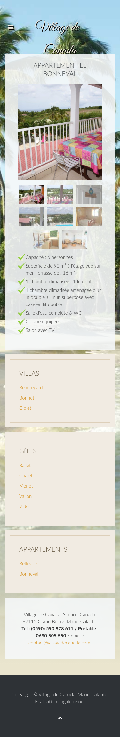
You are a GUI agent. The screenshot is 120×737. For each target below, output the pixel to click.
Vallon (25, 496)
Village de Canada (56, 694)
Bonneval (28, 574)
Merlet (26, 486)
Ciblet (25, 408)
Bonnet (26, 398)
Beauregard (31, 387)
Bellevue (28, 563)
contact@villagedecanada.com (59, 642)
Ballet (25, 465)
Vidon (25, 506)
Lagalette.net (72, 701)
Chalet (26, 475)
